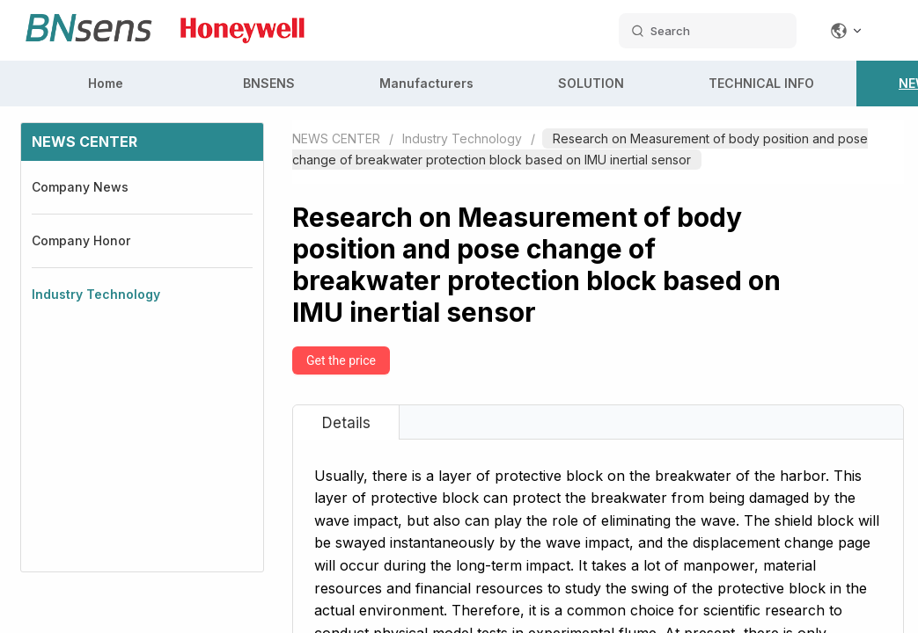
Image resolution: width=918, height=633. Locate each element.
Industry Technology (96, 294)
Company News (80, 186)
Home (105, 83)
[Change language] (847, 31)
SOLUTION (591, 83)
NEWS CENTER (336, 138)
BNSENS (269, 83)
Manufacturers (426, 83)
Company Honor (81, 240)
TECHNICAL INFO (761, 83)
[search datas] (708, 30)
